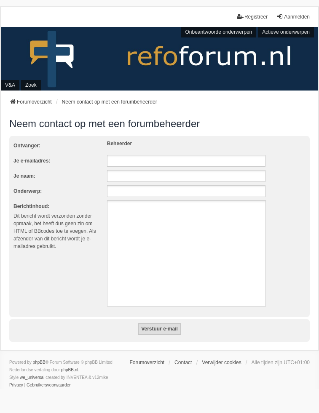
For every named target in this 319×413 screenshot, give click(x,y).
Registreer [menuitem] (252, 16)
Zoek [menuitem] (31, 85)
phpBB (39, 362)
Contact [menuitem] (183, 362)
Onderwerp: (27, 191)
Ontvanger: (26, 146)
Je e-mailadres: (31, 161)
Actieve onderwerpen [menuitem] (286, 32)
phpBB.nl (69, 370)
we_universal (32, 377)
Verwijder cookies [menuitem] (221, 362)
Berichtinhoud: (31, 206)
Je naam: (24, 176)
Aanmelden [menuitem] (293, 16)
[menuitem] (16, 385)
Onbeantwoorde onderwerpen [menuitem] (218, 32)
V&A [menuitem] (10, 85)
